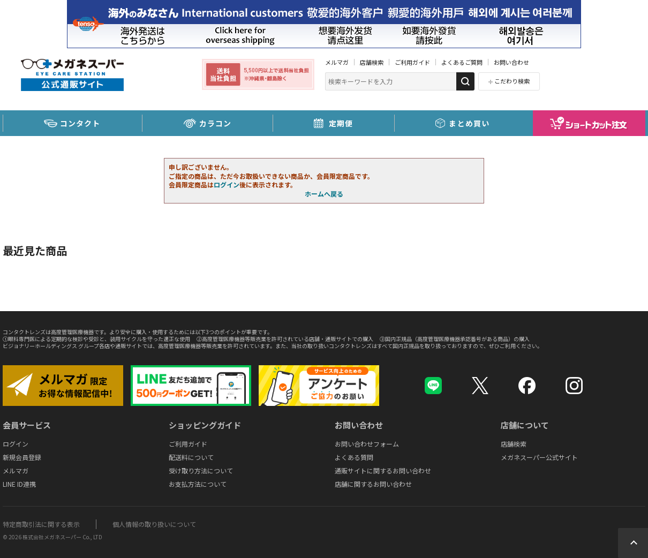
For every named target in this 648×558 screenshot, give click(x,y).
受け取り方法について (201, 470)
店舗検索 (371, 62)
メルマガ (337, 62)
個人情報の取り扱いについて (154, 524)
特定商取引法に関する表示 (41, 524)
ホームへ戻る (324, 193)
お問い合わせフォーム (367, 443)
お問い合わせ (511, 62)
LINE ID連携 (19, 483)
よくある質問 (354, 457)
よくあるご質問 (462, 62)
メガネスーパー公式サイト (539, 457)
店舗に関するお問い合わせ (373, 483)
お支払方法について (198, 483)
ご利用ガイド (412, 62)
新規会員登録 (22, 457)
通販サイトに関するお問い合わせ (383, 470)
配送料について (191, 457)
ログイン (226, 184)
